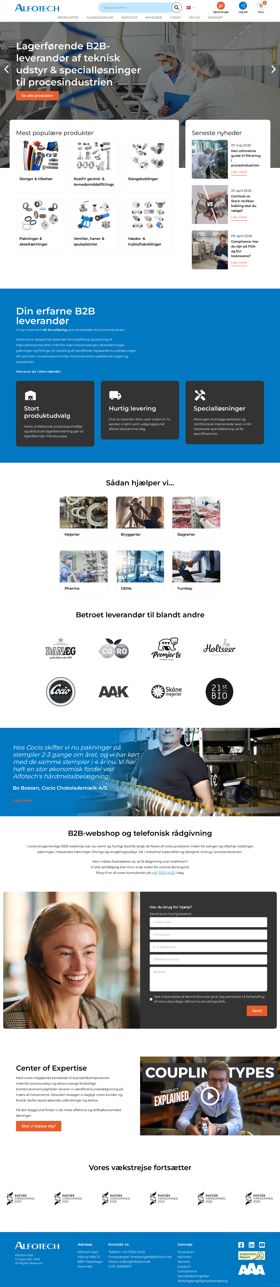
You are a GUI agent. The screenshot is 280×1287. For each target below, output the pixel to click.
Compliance (187, 1271)
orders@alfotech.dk (135, 1262)
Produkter (68, 17)
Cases (175, 17)
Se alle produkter (37, 95)
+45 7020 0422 (163, 873)
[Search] (177, 8)
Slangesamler (99, 17)
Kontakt (215, 17)
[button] (6, 69)
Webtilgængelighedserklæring (202, 1281)
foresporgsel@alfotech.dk (151, 1257)
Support (184, 1266)
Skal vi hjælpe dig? (39, 1126)
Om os (194, 17)
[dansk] (191, 8)
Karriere (184, 1262)
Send (257, 1011)
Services (129, 17)
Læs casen (22, 800)
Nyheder (154, 17)
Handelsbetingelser (193, 1276)
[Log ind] (243, 8)
